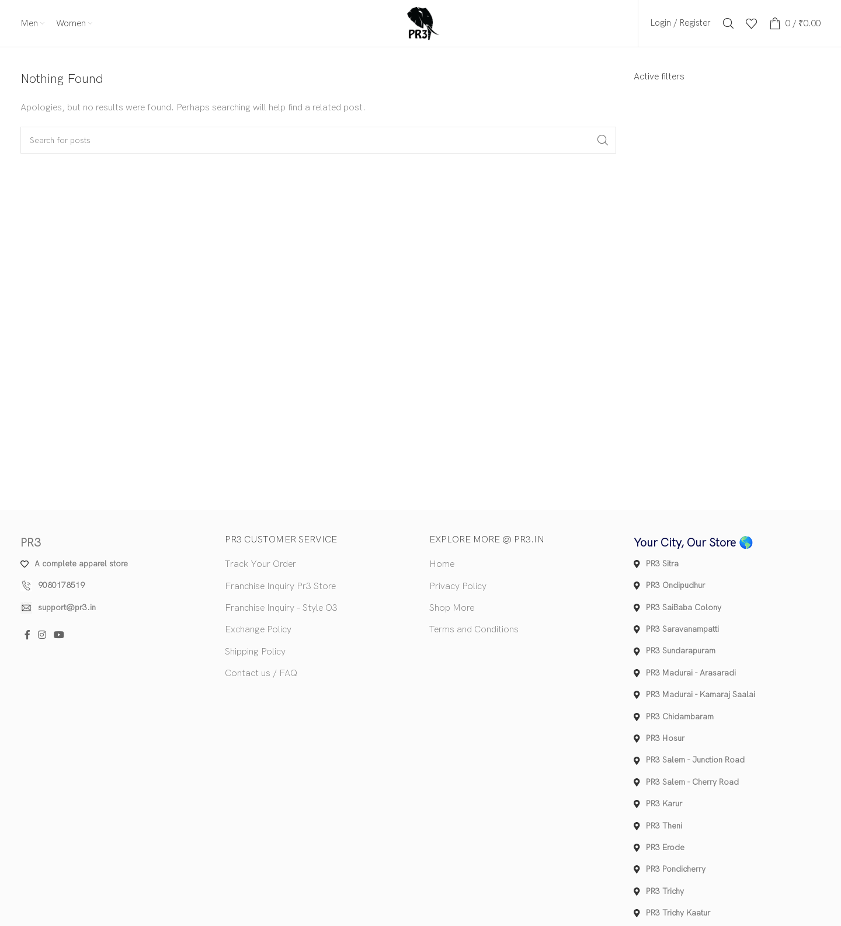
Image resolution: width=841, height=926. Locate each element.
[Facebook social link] (27, 635)
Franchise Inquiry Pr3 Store (280, 586)
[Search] (728, 23)
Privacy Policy (457, 586)
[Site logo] (420, 23)
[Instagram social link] (42, 635)
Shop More (451, 608)
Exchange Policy (258, 630)
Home (441, 564)
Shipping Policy (255, 651)
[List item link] (113, 585)
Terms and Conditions (474, 630)
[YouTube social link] (59, 635)
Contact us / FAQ (261, 673)
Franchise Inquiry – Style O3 (281, 608)
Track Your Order (260, 564)
